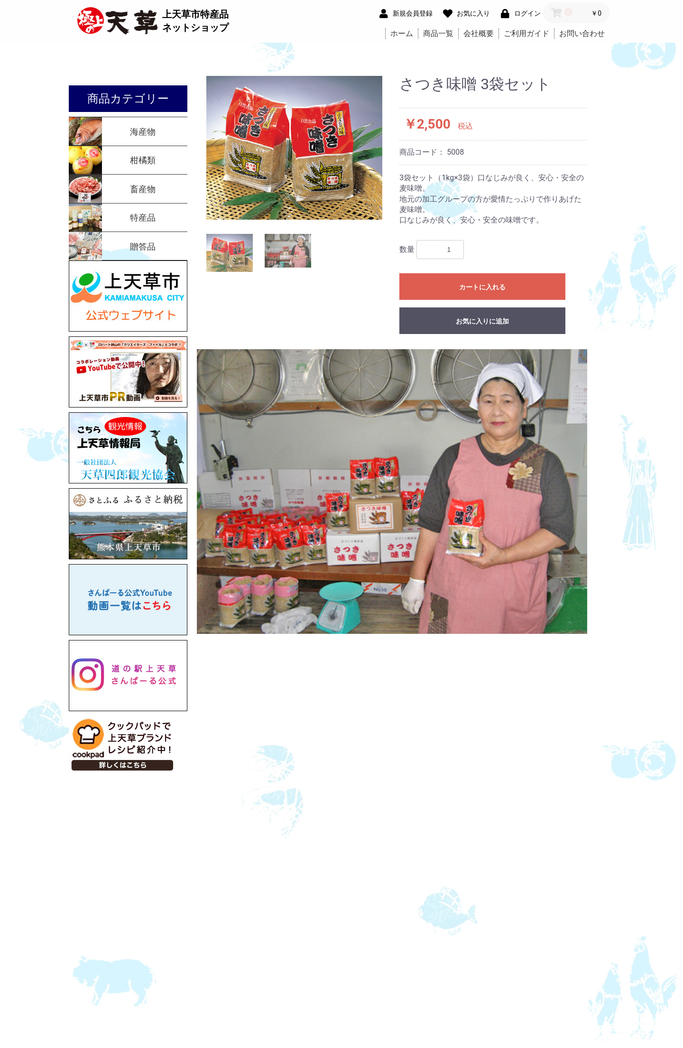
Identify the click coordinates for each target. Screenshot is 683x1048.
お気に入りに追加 (482, 321)
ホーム (401, 33)
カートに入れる (482, 287)
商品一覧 (438, 33)
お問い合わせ (582, 33)
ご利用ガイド (526, 33)
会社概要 (478, 33)
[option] (294, 148)
